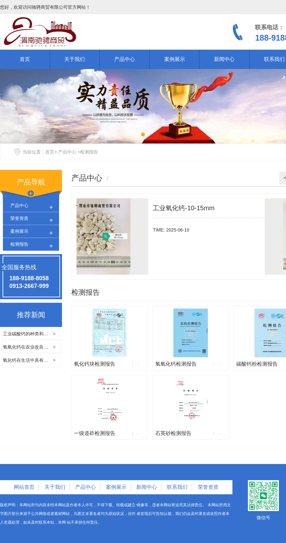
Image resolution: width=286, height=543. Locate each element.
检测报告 (19, 244)
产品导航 (31, 182)
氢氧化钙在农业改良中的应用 (32, 347)
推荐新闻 (31, 315)
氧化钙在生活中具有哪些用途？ (34, 360)
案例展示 (174, 59)
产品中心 (124, 59)
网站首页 (24, 487)
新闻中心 (224, 59)
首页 (25, 59)
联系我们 (177, 487)
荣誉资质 (19, 218)
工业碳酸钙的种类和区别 (28, 333)
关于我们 (74, 59)
